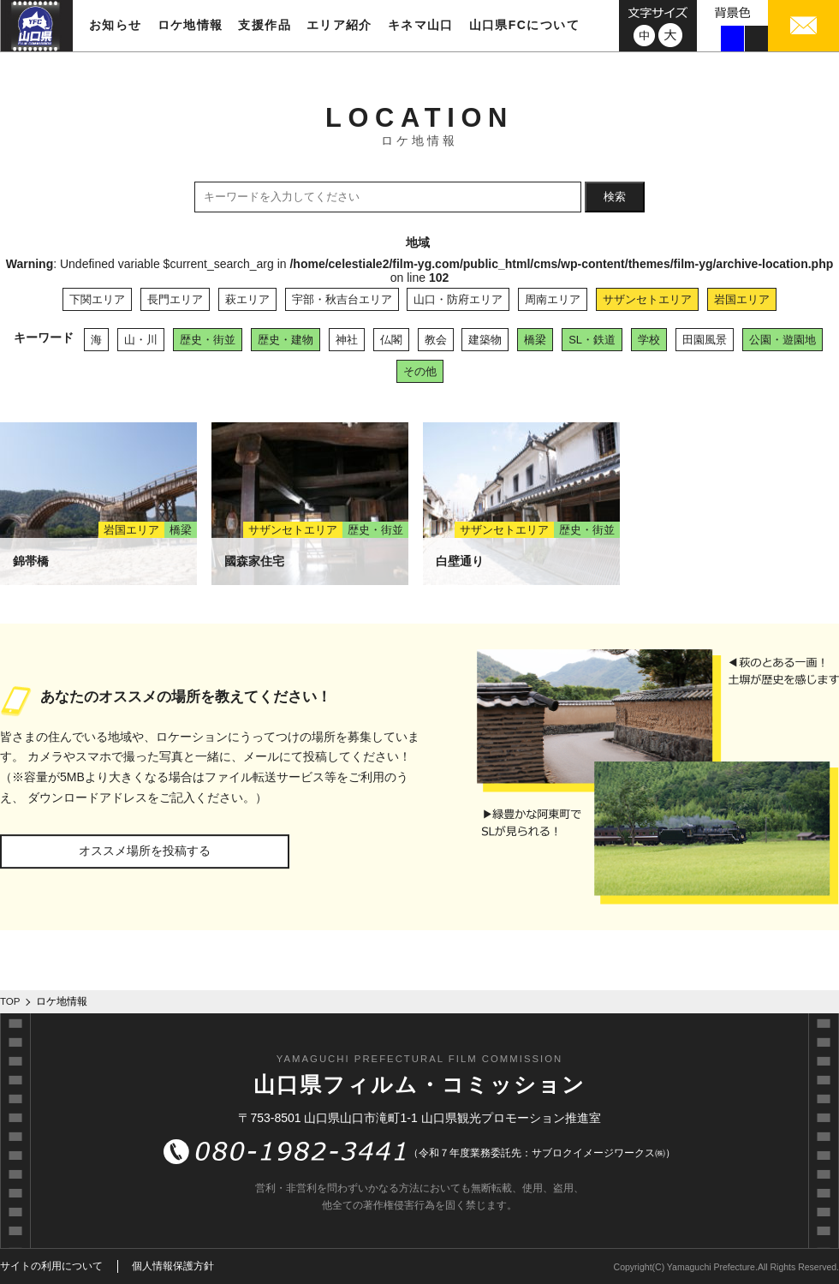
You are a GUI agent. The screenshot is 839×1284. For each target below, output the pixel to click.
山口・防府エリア (458, 299)
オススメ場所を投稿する (145, 850)
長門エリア (175, 299)
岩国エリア (742, 299)
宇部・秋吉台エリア (342, 299)
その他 (420, 371)
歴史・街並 (207, 339)
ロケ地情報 (190, 25)
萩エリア (247, 299)
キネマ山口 (421, 25)
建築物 (485, 339)
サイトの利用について (51, 1266)
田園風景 (704, 339)
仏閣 (391, 339)
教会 (436, 339)
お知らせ (115, 25)
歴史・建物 (285, 339)
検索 (615, 196)
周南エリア (552, 299)
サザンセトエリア (647, 299)
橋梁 (535, 339)
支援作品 (264, 25)
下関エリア (97, 299)
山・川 (141, 339)
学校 (649, 339)
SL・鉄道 (592, 339)
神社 (347, 339)
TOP (10, 1001)
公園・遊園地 (782, 339)
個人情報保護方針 (173, 1266)
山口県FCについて (524, 25)
